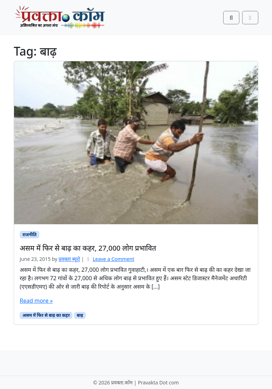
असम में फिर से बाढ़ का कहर (46, 315)
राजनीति (29, 235)
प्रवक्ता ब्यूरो (69, 259)
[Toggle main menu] (250, 17)
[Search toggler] (231, 17)
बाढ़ (80, 315)
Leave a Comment (113, 259)
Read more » (36, 301)
